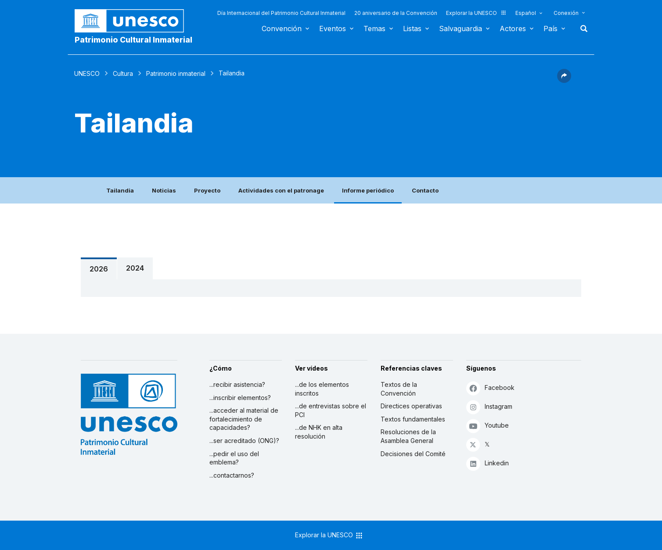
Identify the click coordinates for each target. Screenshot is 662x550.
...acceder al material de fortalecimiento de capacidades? (243, 419)
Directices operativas (411, 406)
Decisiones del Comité (413, 453)
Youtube (487, 425)
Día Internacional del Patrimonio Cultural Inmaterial (281, 13)
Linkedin (487, 463)
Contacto (425, 190)
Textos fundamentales (413, 419)
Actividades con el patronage (281, 190)
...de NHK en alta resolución (318, 432)
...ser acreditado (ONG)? (244, 440)
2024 (135, 268)
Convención (282, 28)
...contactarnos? (231, 475)
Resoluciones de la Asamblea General (408, 436)
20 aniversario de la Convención (395, 13)
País (550, 28)
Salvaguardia (460, 28)
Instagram (489, 407)
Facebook (490, 388)
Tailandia (120, 190)
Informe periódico (368, 190)
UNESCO (87, 73)
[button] (564, 80)
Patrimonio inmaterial (175, 73)
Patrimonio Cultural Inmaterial (133, 39)
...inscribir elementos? (240, 397)
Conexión (566, 13)
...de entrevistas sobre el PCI (330, 410)
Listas (412, 28)
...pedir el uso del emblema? (234, 458)
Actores (513, 28)
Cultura (123, 73)
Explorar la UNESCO (476, 13)
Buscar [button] (581, 28)
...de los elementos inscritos (322, 389)
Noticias (164, 190)
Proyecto (207, 190)
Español (525, 13)
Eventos (332, 28)
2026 (99, 268)
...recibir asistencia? (237, 384)
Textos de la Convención (399, 389)
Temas (374, 28)
